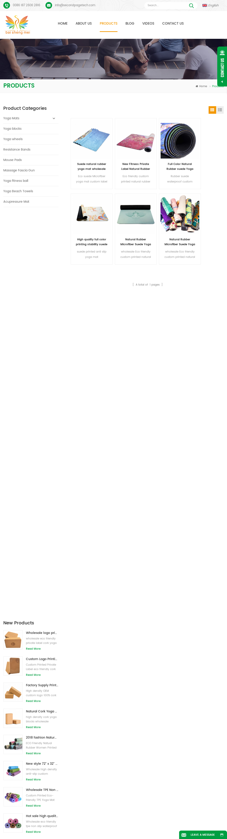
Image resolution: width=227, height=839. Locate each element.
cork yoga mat (90, 724)
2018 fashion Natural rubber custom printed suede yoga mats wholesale (42, 332)
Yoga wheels (13, 139)
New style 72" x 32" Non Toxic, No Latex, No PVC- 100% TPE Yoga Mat (42, 358)
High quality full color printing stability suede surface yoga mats (206, 162)
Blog (129, 23)
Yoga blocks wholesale (96, 775)
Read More (33, 244)
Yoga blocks (12, 128)
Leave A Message (202, 835)
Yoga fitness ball (15, 180)
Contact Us (173, 23)
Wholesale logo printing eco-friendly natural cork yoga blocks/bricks (42, 228)
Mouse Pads (12, 160)
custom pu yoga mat (95, 732)
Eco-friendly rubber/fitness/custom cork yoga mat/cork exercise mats (42, 515)
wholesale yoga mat (94, 783)
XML (130, 828)
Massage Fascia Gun (19, 170)
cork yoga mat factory (95, 754)
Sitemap (101, 828)
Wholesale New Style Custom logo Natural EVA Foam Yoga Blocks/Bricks (42, 463)
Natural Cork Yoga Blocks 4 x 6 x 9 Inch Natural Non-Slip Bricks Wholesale (42, 306)
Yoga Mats (11, 118)
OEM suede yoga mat (95, 791)
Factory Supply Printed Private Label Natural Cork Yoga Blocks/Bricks (42, 280)
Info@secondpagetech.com (75, 5)
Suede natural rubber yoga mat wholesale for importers (89, 162)
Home (63, 23)
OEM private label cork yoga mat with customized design (42, 489)
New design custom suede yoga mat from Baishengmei (158, 732)
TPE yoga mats (90, 708)
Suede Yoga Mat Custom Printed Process (40, 721)
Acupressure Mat (16, 201)
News (171, 822)
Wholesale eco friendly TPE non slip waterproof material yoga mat (42, 437)
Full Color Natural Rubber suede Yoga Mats (167, 162)
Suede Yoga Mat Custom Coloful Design (40, 707)
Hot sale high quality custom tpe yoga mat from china (42, 411)
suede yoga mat (92, 716)
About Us (84, 23)
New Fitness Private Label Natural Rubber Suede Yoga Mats (128, 162)
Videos (148, 23)
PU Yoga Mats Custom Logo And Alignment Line (40, 735)
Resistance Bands (16, 149)
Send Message (62, 674)
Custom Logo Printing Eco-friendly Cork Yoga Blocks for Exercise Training (42, 254)
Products (108, 23)
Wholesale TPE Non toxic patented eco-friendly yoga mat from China (42, 385)
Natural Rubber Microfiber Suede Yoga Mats (89, 232)
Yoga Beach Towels (18, 191)
